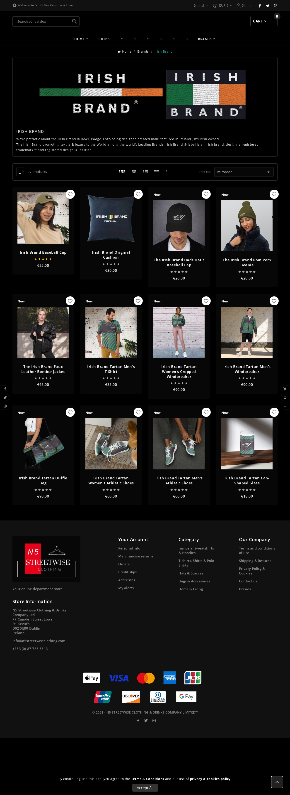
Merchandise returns (136, 613)
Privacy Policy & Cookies (252, 627)
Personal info (129, 605)
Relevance (244, 229)
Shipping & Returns (255, 617)
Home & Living (191, 645)
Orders (124, 620)
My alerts (126, 644)
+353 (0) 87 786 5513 (30, 705)
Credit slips (127, 628)
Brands (245, 645)
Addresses (126, 636)
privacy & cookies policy (210, 779)
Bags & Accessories (194, 638)
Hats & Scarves (191, 630)
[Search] (41, 43)
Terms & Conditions (147, 779)
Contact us (248, 638)
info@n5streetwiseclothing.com (38, 697)
